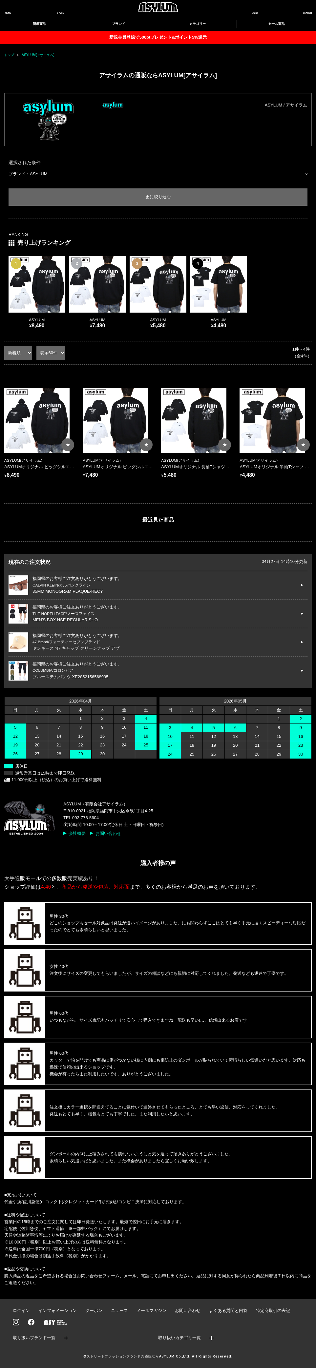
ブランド (118, 24)
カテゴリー (197, 24)
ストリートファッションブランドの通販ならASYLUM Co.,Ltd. (139, 1356)
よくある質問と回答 (228, 1310)
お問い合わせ (108, 833)
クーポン (93, 1310)
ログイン (21, 1310)
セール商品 (276, 24)
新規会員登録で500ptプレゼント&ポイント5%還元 (157, 37)
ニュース (119, 1310)
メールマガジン (151, 1310)
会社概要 (77, 833)
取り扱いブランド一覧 (34, 1337)
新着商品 (39, 24)
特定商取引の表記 (273, 1310)
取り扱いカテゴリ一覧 (179, 1337)
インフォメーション (57, 1310)
